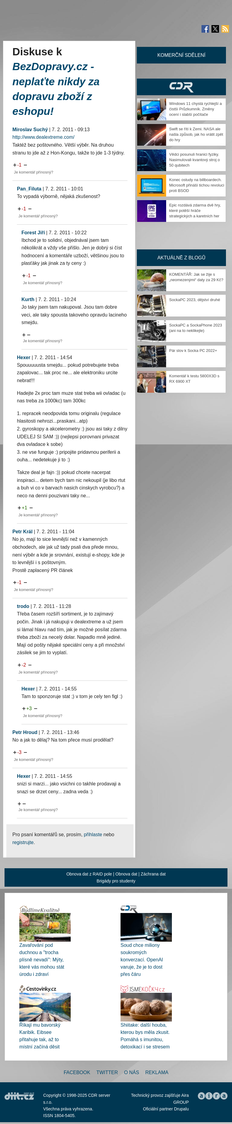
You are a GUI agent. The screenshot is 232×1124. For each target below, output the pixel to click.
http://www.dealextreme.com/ (43, 137)
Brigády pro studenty (116, 881)
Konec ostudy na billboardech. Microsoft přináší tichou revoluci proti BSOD (196, 185)
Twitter (107, 1072)
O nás (131, 1072)
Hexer (23, 357)
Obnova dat (126, 874)
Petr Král (22, 531)
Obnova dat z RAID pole (89, 874)
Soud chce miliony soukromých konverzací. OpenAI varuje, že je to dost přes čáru (142, 960)
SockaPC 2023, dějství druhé (194, 299)
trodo (23, 606)
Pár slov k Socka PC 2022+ (193, 350)
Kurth (27, 299)
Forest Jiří (33, 232)
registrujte (23, 842)
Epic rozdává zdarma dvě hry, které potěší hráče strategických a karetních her (195, 210)
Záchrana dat (153, 874)
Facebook (77, 1072)
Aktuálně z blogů (181, 257)
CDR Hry (181, 87)
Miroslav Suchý (30, 129)
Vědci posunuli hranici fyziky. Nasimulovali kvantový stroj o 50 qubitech (194, 159)
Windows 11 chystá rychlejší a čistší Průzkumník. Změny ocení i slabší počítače (195, 109)
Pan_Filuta (29, 188)
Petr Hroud (24, 732)
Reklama (156, 1072)
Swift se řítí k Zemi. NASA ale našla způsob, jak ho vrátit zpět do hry (196, 134)
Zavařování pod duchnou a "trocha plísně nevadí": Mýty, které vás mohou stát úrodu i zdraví (41, 960)
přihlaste (93, 834)
